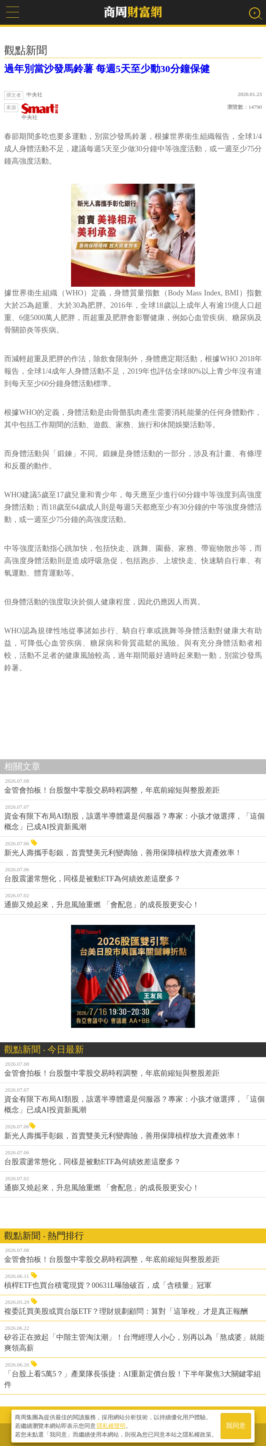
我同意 (236, 1426)
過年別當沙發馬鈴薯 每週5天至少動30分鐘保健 (107, 68)
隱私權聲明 (111, 1426)
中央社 (40, 111)
